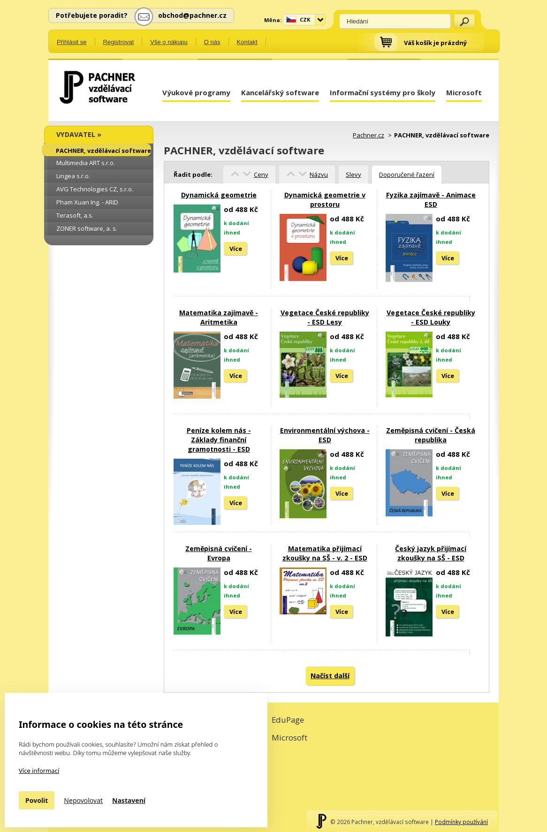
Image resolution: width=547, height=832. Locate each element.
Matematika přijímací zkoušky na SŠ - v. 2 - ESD (324, 553)
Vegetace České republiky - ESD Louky (431, 317)
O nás (212, 41)
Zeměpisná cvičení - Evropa (218, 553)
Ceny (261, 174)
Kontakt (247, 41)
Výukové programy (196, 92)
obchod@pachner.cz (192, 15)
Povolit (36, 800)
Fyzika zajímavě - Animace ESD (431, 199)
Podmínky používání (461, 821)
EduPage (288, 719)
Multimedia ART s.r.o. (85, 163)
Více (235, 248)
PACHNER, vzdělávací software (103, 150)
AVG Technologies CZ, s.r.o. (94, 189)
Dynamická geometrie (219, 194)
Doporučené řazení (406, 174)
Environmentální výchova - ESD (325, 435)
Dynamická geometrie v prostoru (324, 199)
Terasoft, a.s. (74, 215)
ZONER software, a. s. (86, 228)
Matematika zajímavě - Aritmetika (218, 317)
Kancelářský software (280, 92)
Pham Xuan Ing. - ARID (87, 202)
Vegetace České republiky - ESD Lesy (325, 317)
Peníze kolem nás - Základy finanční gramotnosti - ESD (219, 440)
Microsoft (464, 92)
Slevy (353, 174)
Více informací (39, 770)
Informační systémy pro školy (382, 92)
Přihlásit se (72, 41)
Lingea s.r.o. (73, 176)
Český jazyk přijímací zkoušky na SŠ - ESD (430, 553)
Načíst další (330, 675)
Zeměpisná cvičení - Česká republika (430, 435)
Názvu (319, 174)
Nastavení (128, 800)
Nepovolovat (83, 800)
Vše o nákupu (169, 41)
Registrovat (118, 41)
